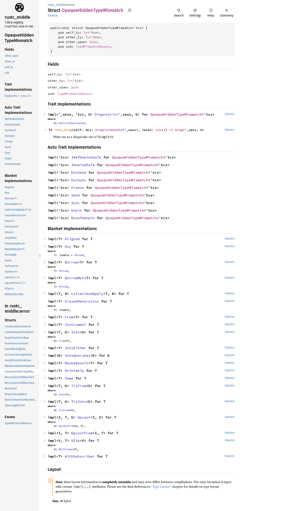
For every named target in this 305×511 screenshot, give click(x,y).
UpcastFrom (66, 426)
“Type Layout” (161, 486)
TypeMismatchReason (93, 46)
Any (68, 246)
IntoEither (75, 348)
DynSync (78, 180)
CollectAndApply (87, 293)
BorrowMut (74, 278)
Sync (75, 203)
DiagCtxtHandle (109, 130)
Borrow (71, 262)
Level (160, 130)
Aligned (72, 239)
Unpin (76, 210)
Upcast (84, 417)
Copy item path (129, 10)
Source (52, 15)
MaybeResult (76, 363)
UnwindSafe (84, 165)
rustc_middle (57, 5)
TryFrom (78, 386)
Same (69, 378)
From (69, 317)
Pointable (74, 370)
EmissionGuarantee (72, 123)
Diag (179, 130)
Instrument (75, 324)
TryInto (78, 401)
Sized (79, 255)
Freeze (77, 187)
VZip (75, 440)
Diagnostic (105, 114)
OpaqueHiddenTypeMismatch (176, 114)
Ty (85, 32)
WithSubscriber (80, 456)
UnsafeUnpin (83, 218)
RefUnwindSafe (87, 157)
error (71, 5)
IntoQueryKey (77, 355)
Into (75, 332)
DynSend (78, 172)
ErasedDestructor (82, 301)
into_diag (63, 130)
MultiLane (66, 449)
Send (75, 195)
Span (93, 42)
